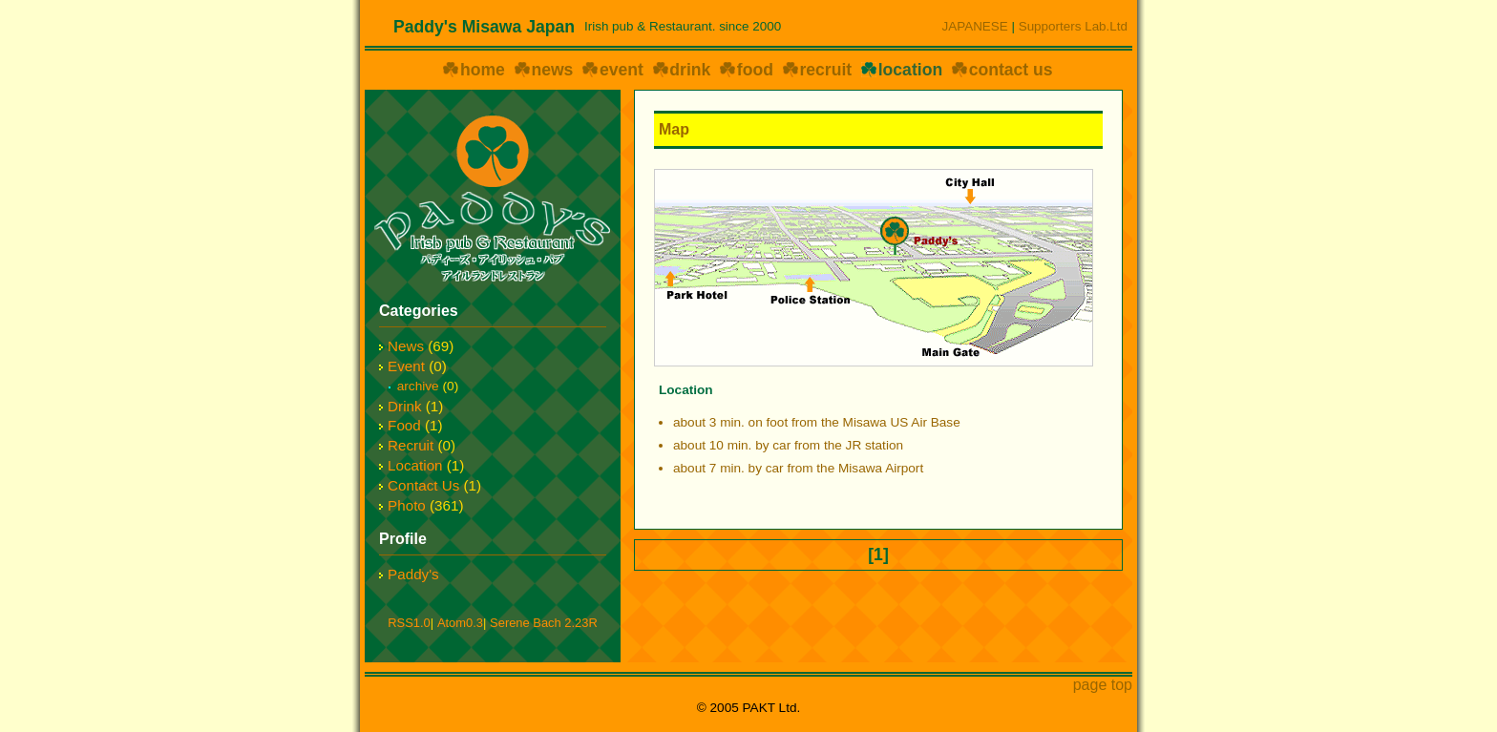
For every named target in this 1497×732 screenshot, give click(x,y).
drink (689, 69)
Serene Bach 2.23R (544, 623)
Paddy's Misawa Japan (484, 26)
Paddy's (413, 574)
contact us (1011, 69)
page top (1102, 685)
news (552, 69)
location (910, 69)
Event (406, 366)
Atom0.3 (460, 623)
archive (418, 386)
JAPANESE (975, 26)
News (406, 346)
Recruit (410, 445)
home (482, 69)
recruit (825, 69)
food (755, 69)
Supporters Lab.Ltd (1073, 26)
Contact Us (423, 485)
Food (404, 425)
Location (415, 465)
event (621, 69)
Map (674, 129)
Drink (404, 406)
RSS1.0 (409, 623)
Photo (407, 505)
